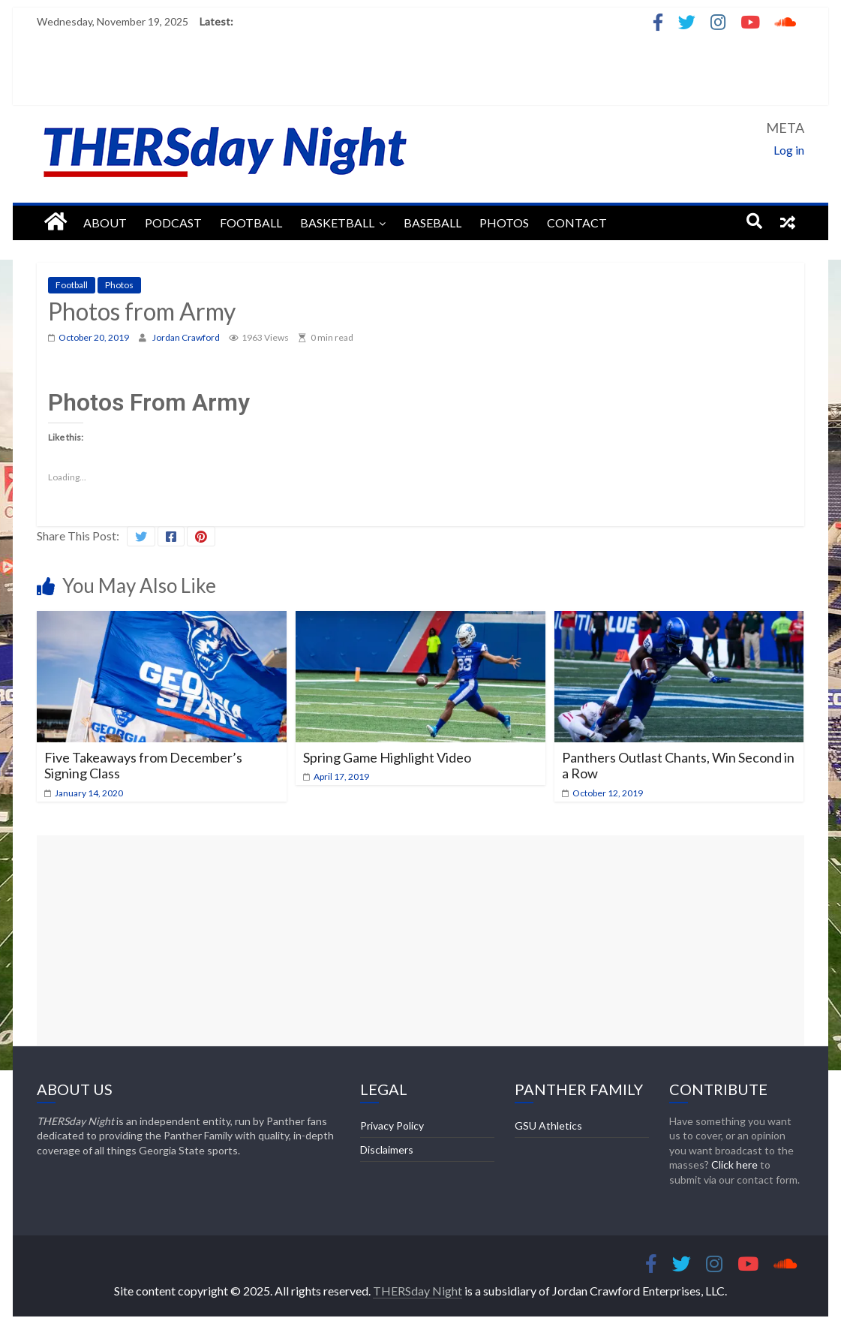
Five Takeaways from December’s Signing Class (143, 765)
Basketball (337, 222)
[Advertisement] (420, 940)
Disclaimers (386, 1149)
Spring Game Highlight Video (387, 757)
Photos (504, 222)
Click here (734, 1164)
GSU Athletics (548, 1125)
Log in (788, 150)
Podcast (173, 222)
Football (251, 222)
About (105, 222)
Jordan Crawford (186, 337)
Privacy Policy (392, 1125)
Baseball (432, 222)
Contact (577, 222)
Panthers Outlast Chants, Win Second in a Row (678, 765)
